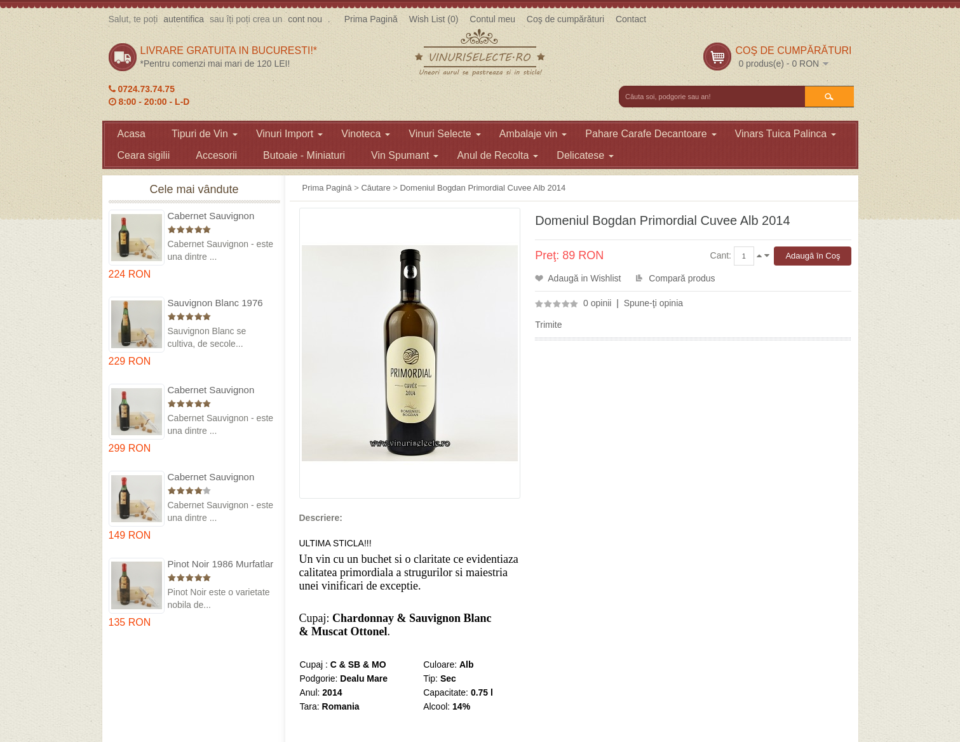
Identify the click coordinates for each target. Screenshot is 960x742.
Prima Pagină (371, 19)
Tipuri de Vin (205, 133)
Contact (631, 19)
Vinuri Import (289, 133)
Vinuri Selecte (444, 133)
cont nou (305, 19)
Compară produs (682, 278)
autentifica (183, 19)
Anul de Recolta (497, 155)
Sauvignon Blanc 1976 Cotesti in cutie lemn (215, 303)
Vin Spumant (404, 155)
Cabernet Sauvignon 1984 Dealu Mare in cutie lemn (221, 477)
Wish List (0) (434, 19)
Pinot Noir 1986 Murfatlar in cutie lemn (221, 564)
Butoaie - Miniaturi (304, 155)
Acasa (131, 133)
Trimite (548, 325)
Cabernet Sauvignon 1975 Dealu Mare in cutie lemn (221, 216)
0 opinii (597, 303)
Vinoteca (365, 133)
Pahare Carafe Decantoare (650, 133)
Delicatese (585, 155)
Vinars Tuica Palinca (786, 133)
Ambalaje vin (533, 133)
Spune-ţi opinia (653, 303)
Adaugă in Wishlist (584, 278)
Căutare (375, 187)
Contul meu (492, 19)
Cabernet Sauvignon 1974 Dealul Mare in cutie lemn (211, 390)
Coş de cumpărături (565, 19)
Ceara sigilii (144, 155)
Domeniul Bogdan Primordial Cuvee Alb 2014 (482, 187)
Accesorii (216, 155)
